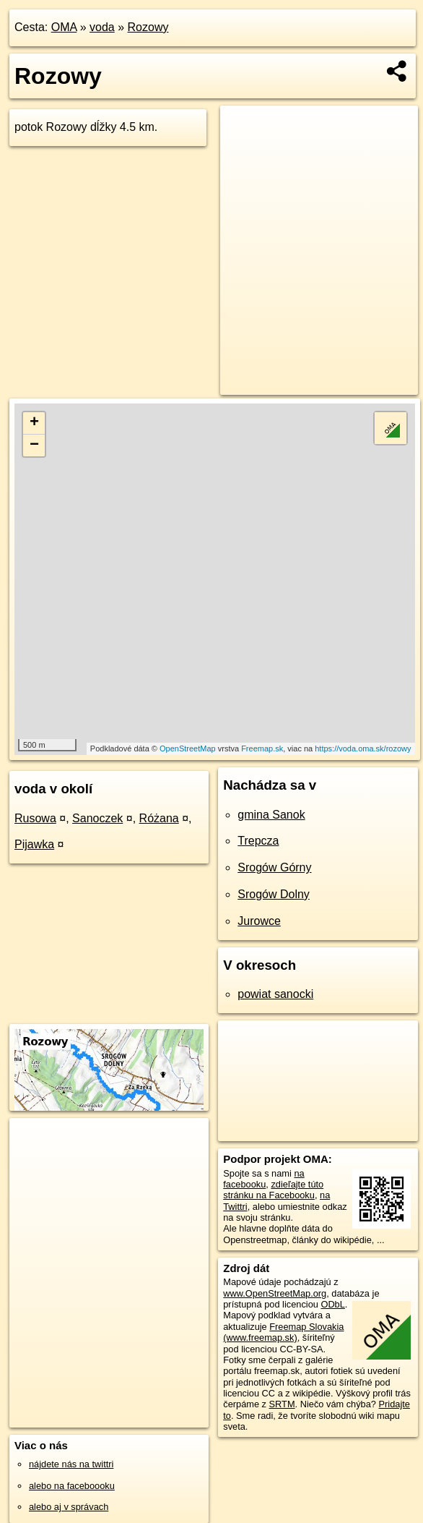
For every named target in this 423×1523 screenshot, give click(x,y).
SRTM (282, 1404)
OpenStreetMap (188, 748)
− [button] (34, 445)
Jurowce (259, 921)
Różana (159, 818)
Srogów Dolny (273, 894)
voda (102, 27)
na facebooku (263, 1179)
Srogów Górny (274, 867)
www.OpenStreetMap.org (274, 1293)
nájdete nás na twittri (71, 1464)
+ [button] (34, 423)
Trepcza (258, 841)
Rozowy (148, 27)
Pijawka (34, 844)
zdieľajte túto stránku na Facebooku (273, 1189)
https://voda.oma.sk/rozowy (363, 748)
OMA (64, 27)
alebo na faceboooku (72, 1485)
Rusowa (35, 818)
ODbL (332, 1304)
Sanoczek (97, 818)
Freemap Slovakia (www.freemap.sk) (283, 1332)
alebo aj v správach (68, 1506)
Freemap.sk (262, 748)
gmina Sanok (271, 815)
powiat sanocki (275, 994)
